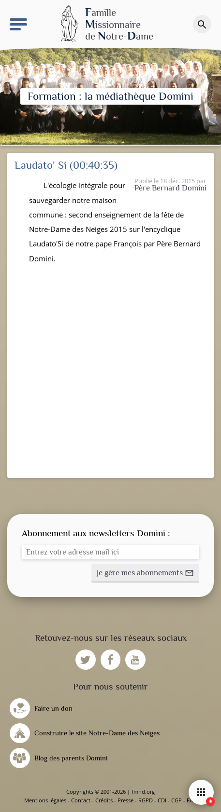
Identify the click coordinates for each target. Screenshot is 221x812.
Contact (80, 800)
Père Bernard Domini (170, 187)
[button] (145, 573)
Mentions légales (45, 800)
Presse (125, 800)
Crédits (104, 800)
